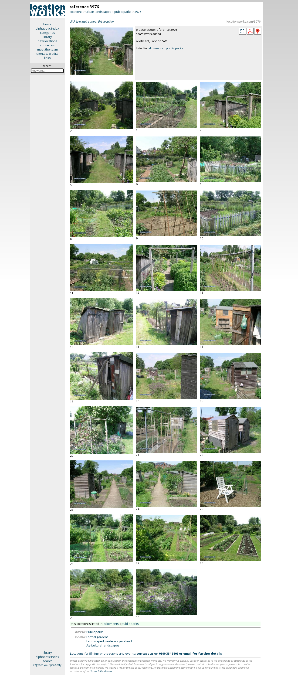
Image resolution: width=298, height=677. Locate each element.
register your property (47, 665)
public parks (123, 12)
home (47, 24)
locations (76, 12)
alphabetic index (47, 28)
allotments (155, 48)
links (47, 58)
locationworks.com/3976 (244, 21)
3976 (138, 12)
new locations (47, 41)
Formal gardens (97, 637)
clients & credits (47, 53)
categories (47, 33)
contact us (47, 45)
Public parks (95, 632)
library (47, 37)
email (187, 653)
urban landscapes (98, 12)
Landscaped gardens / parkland (109, 641)
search (47, 661)
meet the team (47, 49)
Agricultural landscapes (102, 645)
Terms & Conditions (101, 671)
